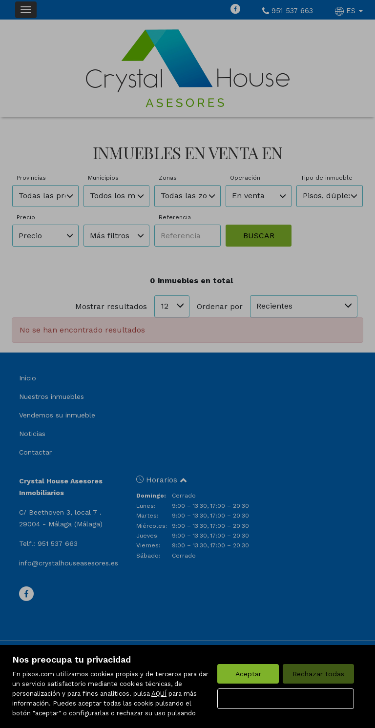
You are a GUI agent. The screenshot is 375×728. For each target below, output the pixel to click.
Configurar (286, 699)
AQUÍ (159, 693)
